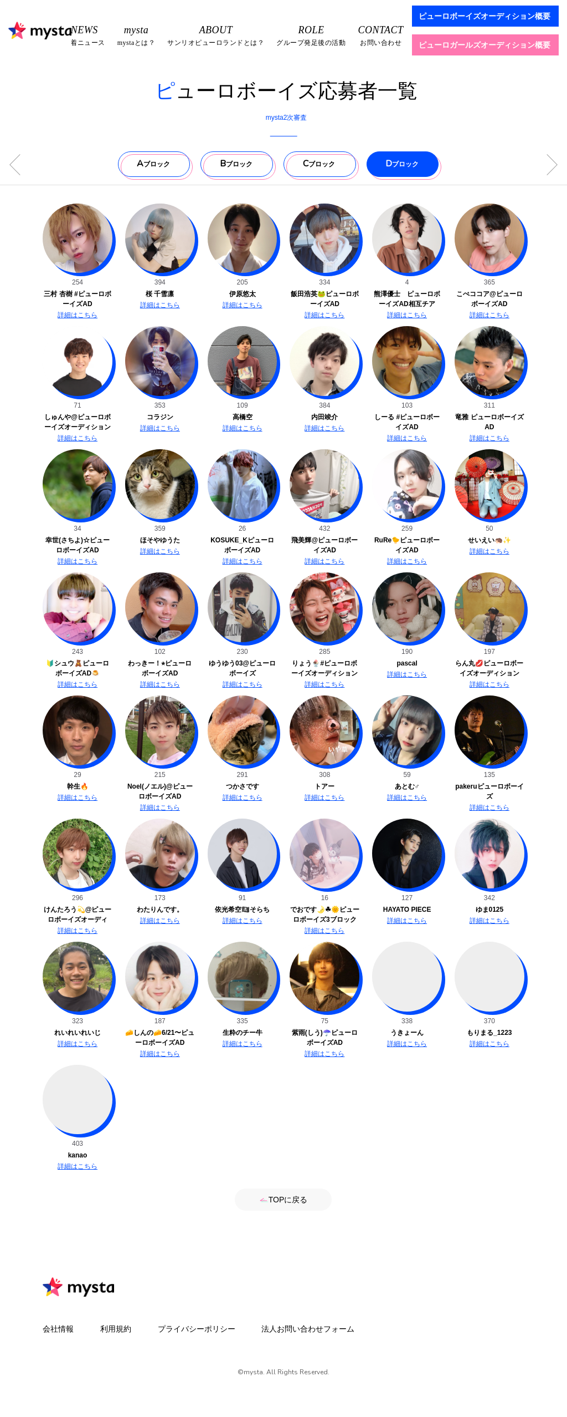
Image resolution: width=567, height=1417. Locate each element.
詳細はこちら (77, 315)
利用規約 (115, 1328)
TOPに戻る (284, 1199)
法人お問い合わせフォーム (307, 1328)
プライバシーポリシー (196, 1328)
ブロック (153, 164)
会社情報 (58, 1328)
